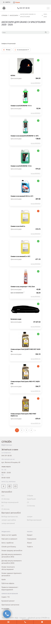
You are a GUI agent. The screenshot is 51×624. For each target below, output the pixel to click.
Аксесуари (5, 608)
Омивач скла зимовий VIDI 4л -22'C (22, 196)
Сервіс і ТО (5, 597)
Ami (2, 495)
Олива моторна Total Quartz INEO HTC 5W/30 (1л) (25, 382)
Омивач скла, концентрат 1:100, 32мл (23, 286)
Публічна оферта (7, 583)
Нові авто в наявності (9, 539)
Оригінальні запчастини (10, 605)
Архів (3, 579)
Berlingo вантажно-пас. (9, 516)
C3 (28, 502)
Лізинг (29, 543)
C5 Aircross (5, 499)
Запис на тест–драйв (9, 535)
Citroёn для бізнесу (8, 546)
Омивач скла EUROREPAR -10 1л (21, 105)
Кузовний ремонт (7, 601)
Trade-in (30, 546)
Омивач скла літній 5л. (18, 226)
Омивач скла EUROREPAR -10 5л (21, 166)
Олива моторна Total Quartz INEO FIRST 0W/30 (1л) (23, 415)
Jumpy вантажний (8, 523)
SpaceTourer (31, 499)
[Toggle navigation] (48, 8)
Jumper (29, 516)
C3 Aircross (31, 506)
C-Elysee (30, 495)
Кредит (29, 535)
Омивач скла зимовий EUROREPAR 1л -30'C (25, 136)
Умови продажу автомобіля (11, 550)
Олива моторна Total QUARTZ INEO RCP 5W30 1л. (25, 350)
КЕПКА (13, 75)
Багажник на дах (16, 319)
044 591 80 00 (6, 455)
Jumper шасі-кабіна (8, 520)
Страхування (31, 539)
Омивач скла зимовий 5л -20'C (20, 256)
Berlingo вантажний (34, 520)
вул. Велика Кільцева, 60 (10, 462)
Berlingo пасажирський (9, 502)
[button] (16, 2)
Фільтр (6, 50)
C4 (2, 506)
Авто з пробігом (7, 543)
